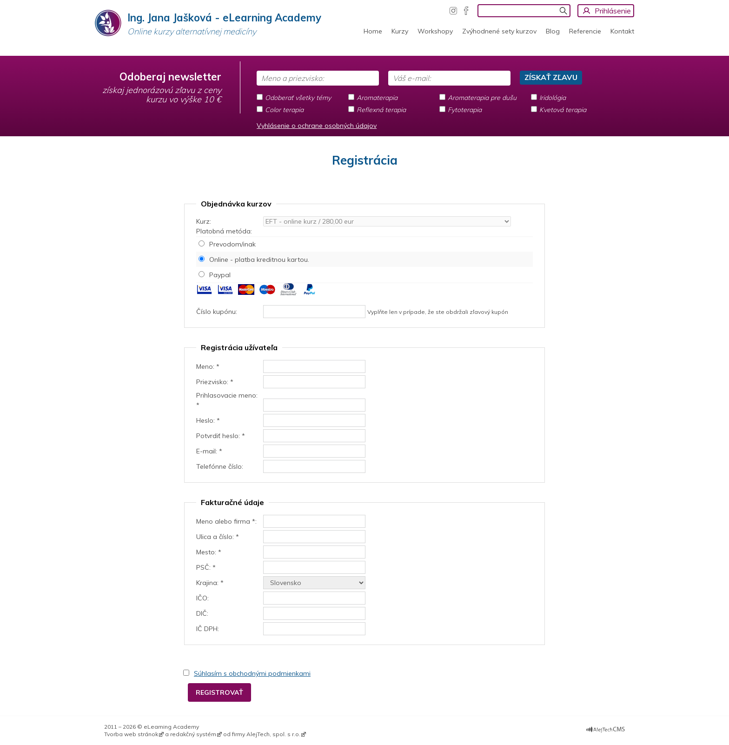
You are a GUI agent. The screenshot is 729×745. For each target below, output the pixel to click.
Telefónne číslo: (219, 466)
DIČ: (202, 613)
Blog (553, 31)
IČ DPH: (207, 629)
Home (373, 31)
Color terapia (284, 110)
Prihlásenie (613, 10)
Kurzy (399, 31)
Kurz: (203, 221)
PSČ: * (206, 567)
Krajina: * (210, 583)
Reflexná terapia (381, 110)
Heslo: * (208, 420)
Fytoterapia (465, 110)
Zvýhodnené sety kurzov (499, 31)
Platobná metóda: (224, 231)
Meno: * (207, 366)
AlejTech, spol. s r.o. (273, 734)
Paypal (220, 275)
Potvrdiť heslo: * (220, 436)
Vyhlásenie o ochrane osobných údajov (317, 125)
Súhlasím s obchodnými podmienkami (252, 673)
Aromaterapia (377, 97)
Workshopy (435, 31)
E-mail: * (209, 451)
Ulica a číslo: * (217, 536)
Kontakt (622, 31)
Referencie (585, 31)
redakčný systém (193, 734)
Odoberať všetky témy (298, 97)
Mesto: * (208, 552)
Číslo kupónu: (216, 311)
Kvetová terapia (562, 110)
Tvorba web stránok (131, 734)
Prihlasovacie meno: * (227, 400)
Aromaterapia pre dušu (482, 97)
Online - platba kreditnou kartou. (259, 259)
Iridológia (552, 97)
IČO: (202, 598)
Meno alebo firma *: (226, 521)
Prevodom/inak (232, 244)
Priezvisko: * (214, 382)
